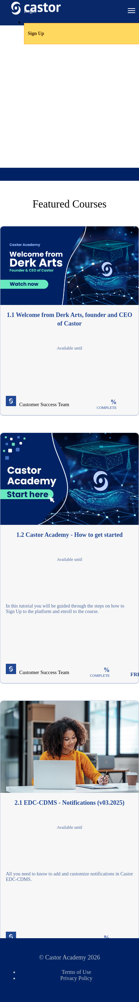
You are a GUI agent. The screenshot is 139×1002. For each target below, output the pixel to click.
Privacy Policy (76, 978)
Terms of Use (76, 972)
